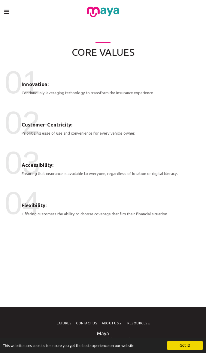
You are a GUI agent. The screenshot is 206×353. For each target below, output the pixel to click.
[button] (7, 11)
